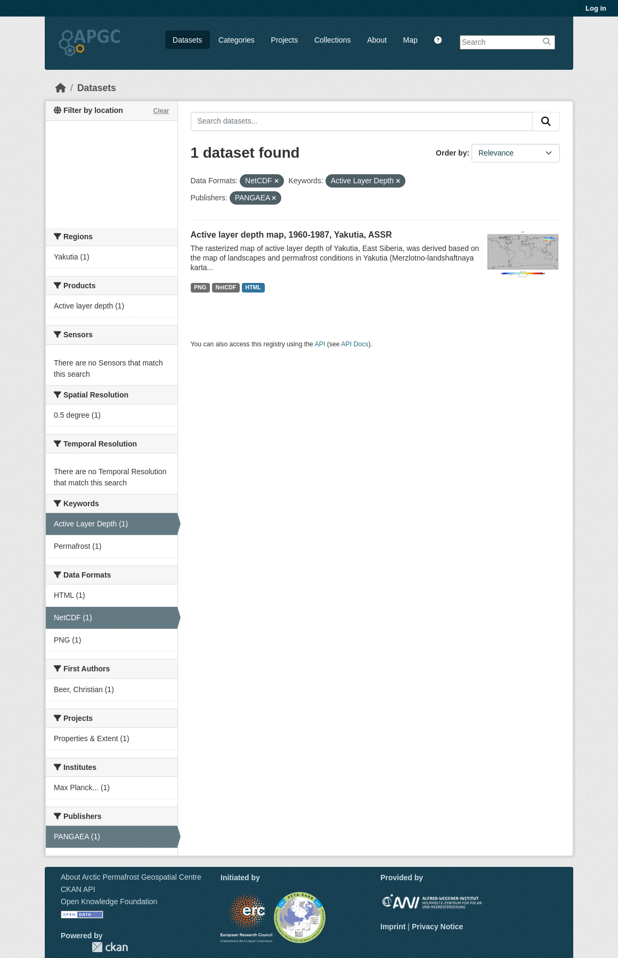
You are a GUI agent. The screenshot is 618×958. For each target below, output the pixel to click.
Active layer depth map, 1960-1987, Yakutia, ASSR (291, 234)
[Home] (60, 88)
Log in (596, 8)
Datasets (187, 40)
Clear (161, 111)
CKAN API (78, 889)
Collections (332, 40)
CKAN (110, 947)
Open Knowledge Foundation (109, 901)
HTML (253, 287)
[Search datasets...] (362, 121)
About (377, 40)
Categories (236, 40)
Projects (284, 40)
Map (410, 40)
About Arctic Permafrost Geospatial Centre (131, 877)
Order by (451, 153)
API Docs (354, 344)
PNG (200, 287)
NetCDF (226, 287)
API (320, 344)
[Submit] (546, 121)
